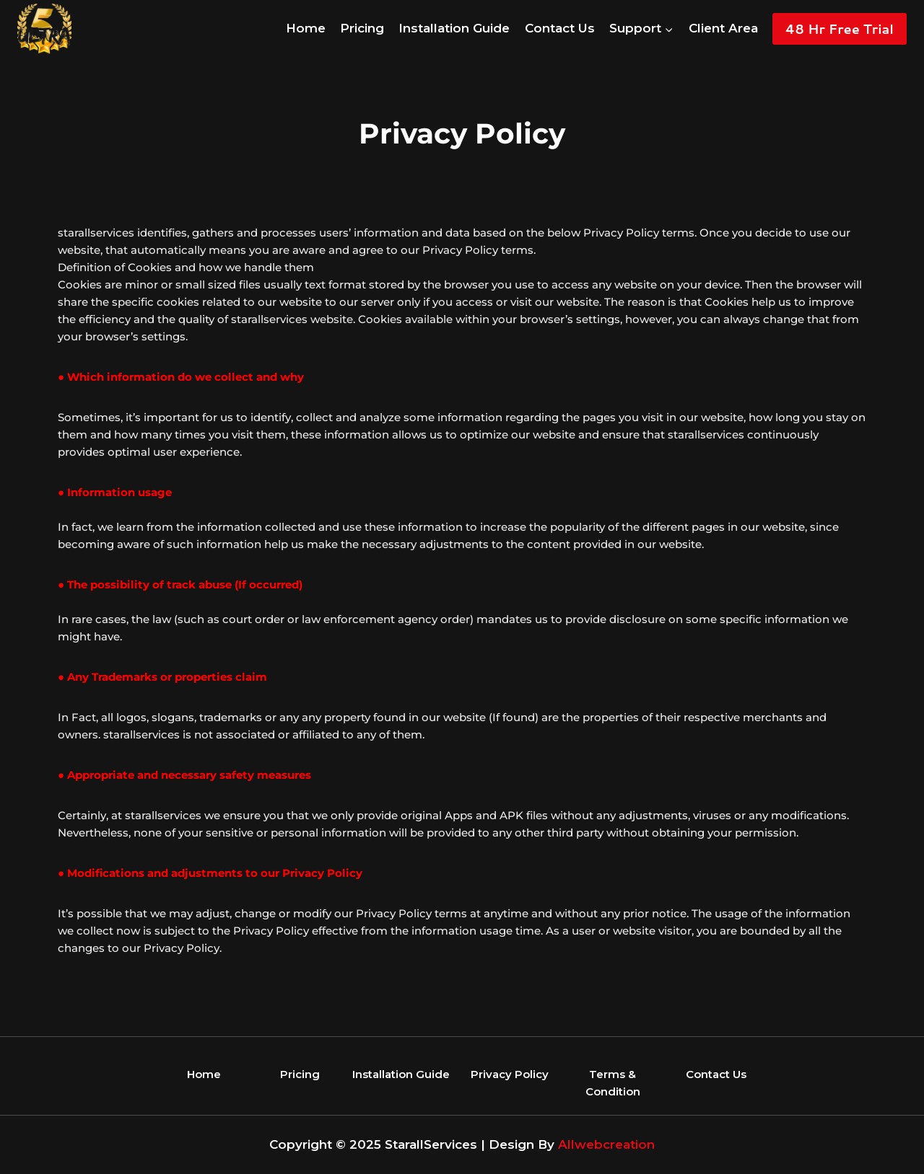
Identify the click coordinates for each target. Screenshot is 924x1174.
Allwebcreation (606, 1144)
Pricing (362, 28)
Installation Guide (454, 28)
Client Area (723, 28)
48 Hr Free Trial (839, 28)
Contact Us (560, 28)
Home (306, 28)
